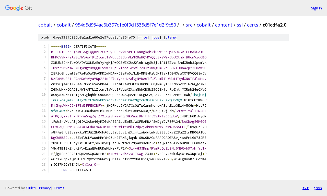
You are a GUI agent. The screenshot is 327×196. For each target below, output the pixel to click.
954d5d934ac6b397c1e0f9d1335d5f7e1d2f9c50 (125, 25)
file (143, 37)
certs (252, 25)
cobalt (45, 25)
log (156, 37)
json (318, 188)
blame (171, 37)
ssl (240, 25)
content (223, 25)
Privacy (45, 188)
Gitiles (31, 188)
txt (305, 188)
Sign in (316, 8)
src (189, 25)
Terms (59, 188)
